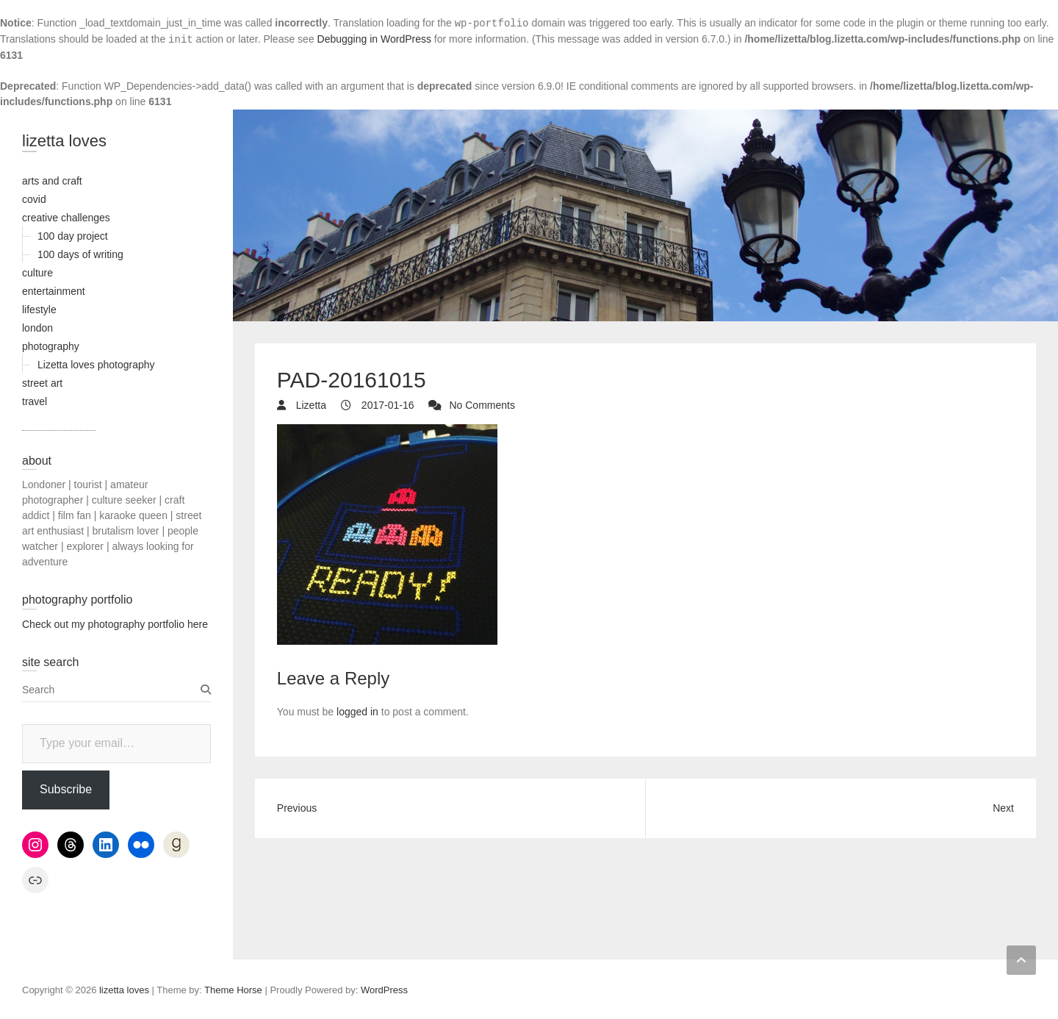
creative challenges (66, 218)
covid (34, 199)
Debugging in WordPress (374, 39)
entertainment (53, 291)
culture (37, 273)
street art (42, 383)
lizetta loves (64, 141)
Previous (297, 808)
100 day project (72, 236)
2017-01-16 (386, 405)
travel (34, 401)
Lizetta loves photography (96, 365)
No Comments (481, 405)
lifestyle (39, 309)
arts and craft (52, 181)
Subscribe (66, 789)
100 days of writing (80, 254)
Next (1003, 808)
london (37, 328)
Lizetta (309, 405)
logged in (357, 712)
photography (50, 346)
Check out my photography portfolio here (115, 624)
